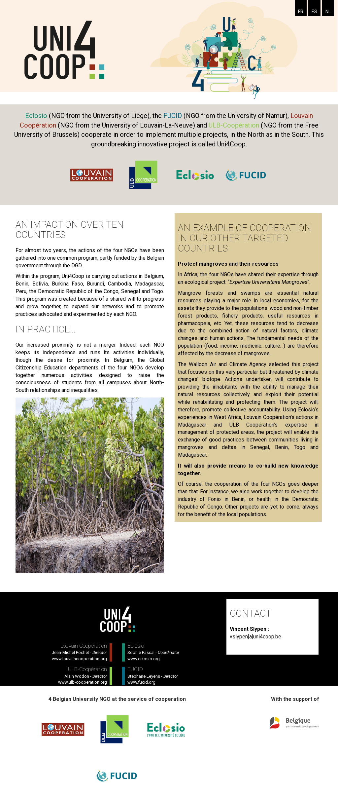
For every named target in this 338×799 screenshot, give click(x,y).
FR (300, 11)
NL (328, 11)
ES (314, 11)
